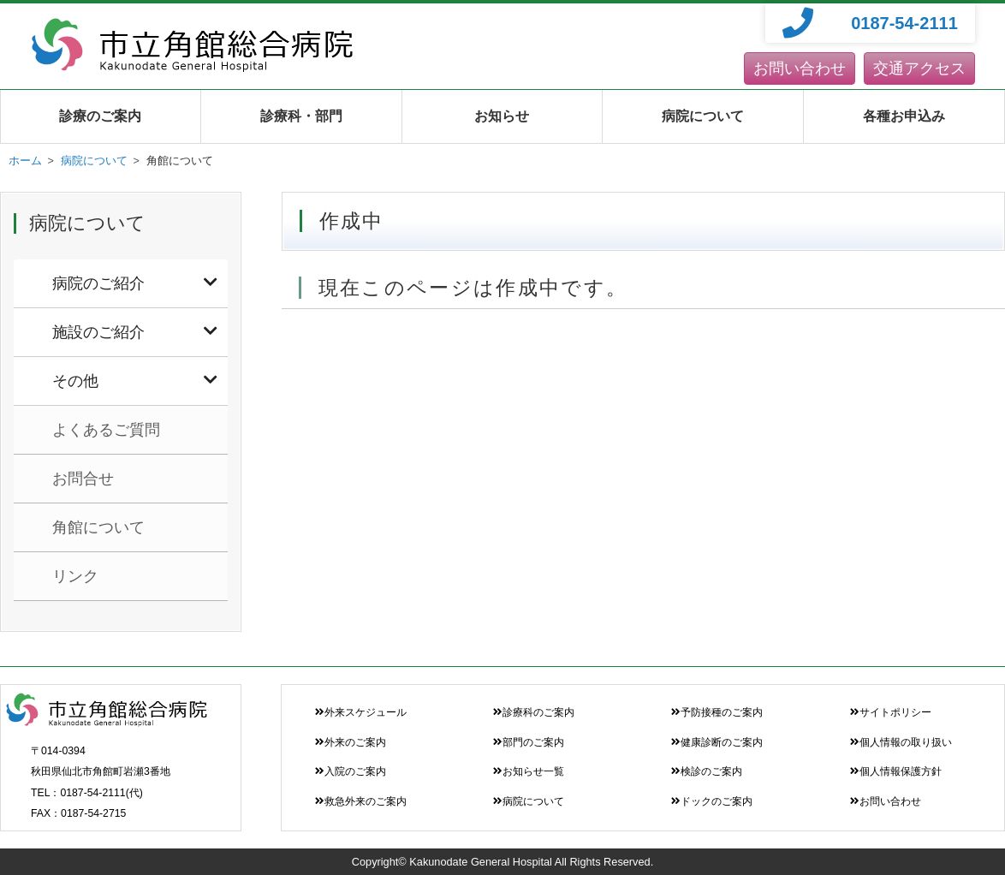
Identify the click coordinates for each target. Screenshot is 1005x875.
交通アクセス (919, 68)
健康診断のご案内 (717, 742)
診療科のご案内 (533, 712)
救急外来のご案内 (361, 801)
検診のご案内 (706, 771)
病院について (703, 116)
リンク (75, 576)
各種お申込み (904, 116)
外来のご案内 (350, 742)
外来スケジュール (361, 712)
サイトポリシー (890, 712)
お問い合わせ (799, 68)
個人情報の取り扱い (901, 742)
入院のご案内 (350, 771)
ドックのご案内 (711, 801)
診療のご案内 (100, 116)
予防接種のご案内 (717, 712)
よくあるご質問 (106, 429)
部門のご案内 (528, 742)
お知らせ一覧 (528, 771)
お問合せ (83, 478)
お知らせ (501, 116)
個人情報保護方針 (896, 771)
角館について (98, 527)
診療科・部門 (301, 116)
